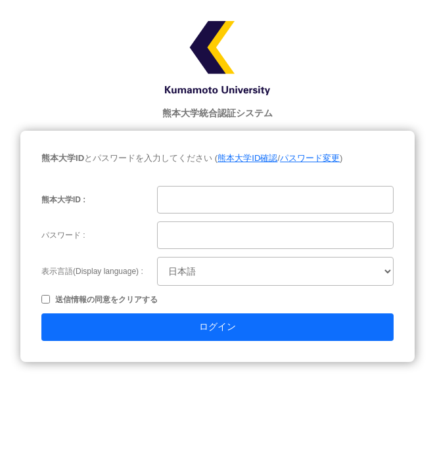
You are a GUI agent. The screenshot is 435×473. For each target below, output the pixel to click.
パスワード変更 (310, 158)
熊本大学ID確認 (247, 158)
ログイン (217, 326)
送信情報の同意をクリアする (106, 299)
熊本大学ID (61, 199)
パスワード (61, 235)
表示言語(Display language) (90, 271)
